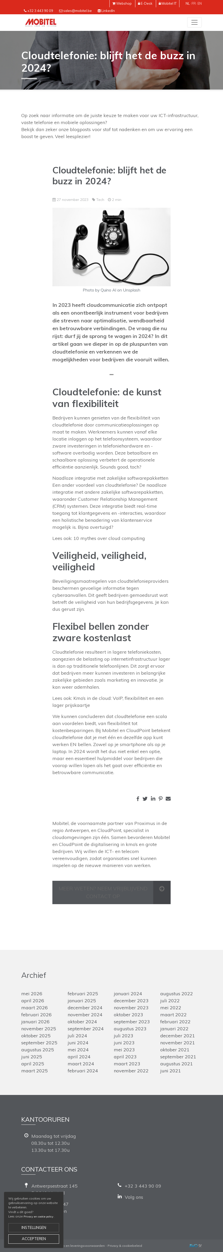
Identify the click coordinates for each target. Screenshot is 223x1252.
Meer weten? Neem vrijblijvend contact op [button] (103, 892)
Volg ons (134, 1197)
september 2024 (86, 1029)
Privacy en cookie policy (38, 1216)
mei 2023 (124, 1050)
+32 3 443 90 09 (40, 11)
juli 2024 (77, 1036)
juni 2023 (124, 1043)
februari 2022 (175, 1022)
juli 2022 (170, 1001)
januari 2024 (128, 994)
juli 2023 (123, 1036)
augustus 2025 (37, 1050)
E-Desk (146, 3)
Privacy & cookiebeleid (125, 1246)
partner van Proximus (131, 823)
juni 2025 (31, 1057)
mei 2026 (31, 994)
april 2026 (32, 1001)
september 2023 (132, 1022)
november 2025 (38, 1029)
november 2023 (131, 1008)
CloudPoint (109, 830)
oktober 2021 (175, 1050)
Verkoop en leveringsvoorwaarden (78, 1246)
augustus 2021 (176, 1064)
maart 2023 (127, 1064)
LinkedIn (108, 11)
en (200, 3)
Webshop (124, 3)
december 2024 (85, 1008)
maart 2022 (173, 1015)
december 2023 (131, 1001)
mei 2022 (170, 1008)
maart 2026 (34, 1008)
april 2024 (79, 1057)
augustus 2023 (130, 1029)
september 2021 (178, 1057)
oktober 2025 (36, 1036)
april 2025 (32, 1064)
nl (188, 3)
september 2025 (39, 1043)
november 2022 (131, 1071)
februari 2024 (83, 1071)
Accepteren (34, 1238)
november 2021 (177, 1043)
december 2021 (177, 1036)
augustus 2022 (176, 994)
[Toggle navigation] (194, 22)
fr (194, 3)
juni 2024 (78, 1043)
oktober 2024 (82, 1022)
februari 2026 (36, 1015)
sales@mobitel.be (77, 11)
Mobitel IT (169, 3)
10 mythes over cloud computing (109, 538)
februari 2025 (83, 994)
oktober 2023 (128, 1015)
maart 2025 (34, 1071)
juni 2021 (170, 1071)
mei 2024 (78, 1050)
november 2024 (85, 1015)
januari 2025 (82, 1001)
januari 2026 (35, 1022)
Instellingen (34, 1227)
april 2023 (125, 1057)
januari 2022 (174, 1029)
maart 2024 (81, 1064)
